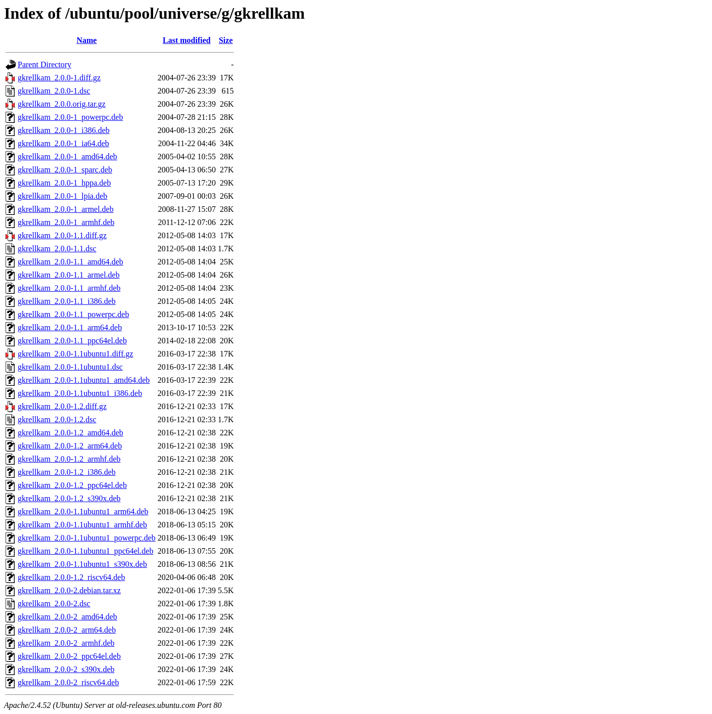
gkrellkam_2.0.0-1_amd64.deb (67, 156)
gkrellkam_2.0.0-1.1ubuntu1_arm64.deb (83, 511)
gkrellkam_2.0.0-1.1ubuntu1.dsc (70, 367)
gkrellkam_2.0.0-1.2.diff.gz (62, 406)
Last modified (187, 40)
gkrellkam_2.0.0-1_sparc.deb (65, 169)
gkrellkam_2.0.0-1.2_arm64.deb (70, 445)
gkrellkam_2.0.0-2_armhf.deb (66, 643)
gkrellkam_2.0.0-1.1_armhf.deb (69, 288)
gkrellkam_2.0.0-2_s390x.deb (66, 669)
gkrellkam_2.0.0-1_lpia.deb (62, 196)
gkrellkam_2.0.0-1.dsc (54, 90)
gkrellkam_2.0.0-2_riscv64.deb (68, 682)
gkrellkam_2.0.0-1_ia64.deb (63, 143)
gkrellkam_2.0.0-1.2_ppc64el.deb (72, 485)
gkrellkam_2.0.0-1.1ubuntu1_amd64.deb (84, 380)
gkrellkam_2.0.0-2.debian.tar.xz (69, 590)
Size (226, 40)
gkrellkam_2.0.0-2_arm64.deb (67, 630)
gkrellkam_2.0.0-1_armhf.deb (66, 222)
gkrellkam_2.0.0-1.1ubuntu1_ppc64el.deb (85, 551)
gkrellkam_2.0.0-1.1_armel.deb (69, 275)
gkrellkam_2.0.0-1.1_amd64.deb (70, 261)
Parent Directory (44, 64)
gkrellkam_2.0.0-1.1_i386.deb (67, 301)
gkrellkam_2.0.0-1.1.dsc (57, 248)
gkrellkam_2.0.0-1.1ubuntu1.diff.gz (75, 353)
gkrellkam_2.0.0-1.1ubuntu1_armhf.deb (82, 524)
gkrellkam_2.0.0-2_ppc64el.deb (69, 656)
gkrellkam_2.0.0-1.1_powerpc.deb (73, 314)
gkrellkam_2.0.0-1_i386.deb (64, 130)
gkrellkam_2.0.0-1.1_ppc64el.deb (72, 340)
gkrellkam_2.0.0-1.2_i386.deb (67, 472)
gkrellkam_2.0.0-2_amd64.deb (67, 616)
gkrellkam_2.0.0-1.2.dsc (57, 419)
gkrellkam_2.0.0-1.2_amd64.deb (70, 432)
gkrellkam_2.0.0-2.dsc (54, 603)
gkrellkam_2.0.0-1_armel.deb (66, 209)
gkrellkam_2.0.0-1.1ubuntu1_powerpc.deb (87, 537)
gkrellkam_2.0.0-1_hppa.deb (64, 182)
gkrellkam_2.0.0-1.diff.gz (59, 77)
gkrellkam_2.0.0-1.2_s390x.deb (69, 498)
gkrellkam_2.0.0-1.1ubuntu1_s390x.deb (82, 564)
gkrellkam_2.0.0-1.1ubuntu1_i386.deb (80, 393)
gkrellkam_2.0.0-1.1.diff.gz (62, 235)
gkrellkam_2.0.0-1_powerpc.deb (70, 117)
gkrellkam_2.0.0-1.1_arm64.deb (70, 327)
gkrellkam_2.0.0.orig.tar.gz (62, 104)
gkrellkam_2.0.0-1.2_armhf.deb (69, 459)
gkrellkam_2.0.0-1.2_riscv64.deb (71, 577)
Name (86, 40)
